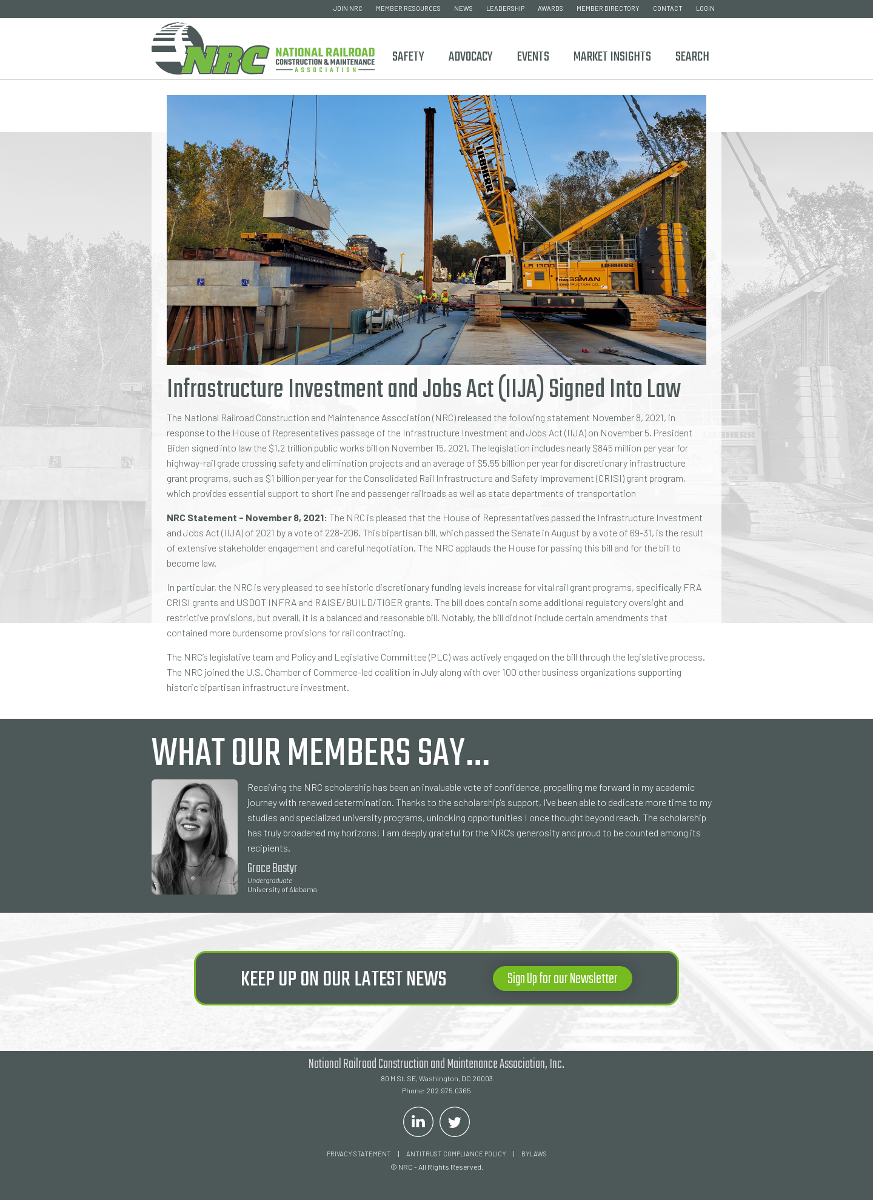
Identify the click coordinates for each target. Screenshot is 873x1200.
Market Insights (612, 57)
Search (692, 57)
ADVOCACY (471, 57)
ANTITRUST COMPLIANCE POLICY (456, 1154)
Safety (408, 57)
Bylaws (534, 1154)
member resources (408, 8)
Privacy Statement (359, 1154)
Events (533, 57)
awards (550, 8)
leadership (505, 8)
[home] (263, 46)
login (705, 8)
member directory (608, 8)
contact (668, 8)
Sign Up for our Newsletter (562, 979)
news (463, 8)
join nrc (348, 8)
